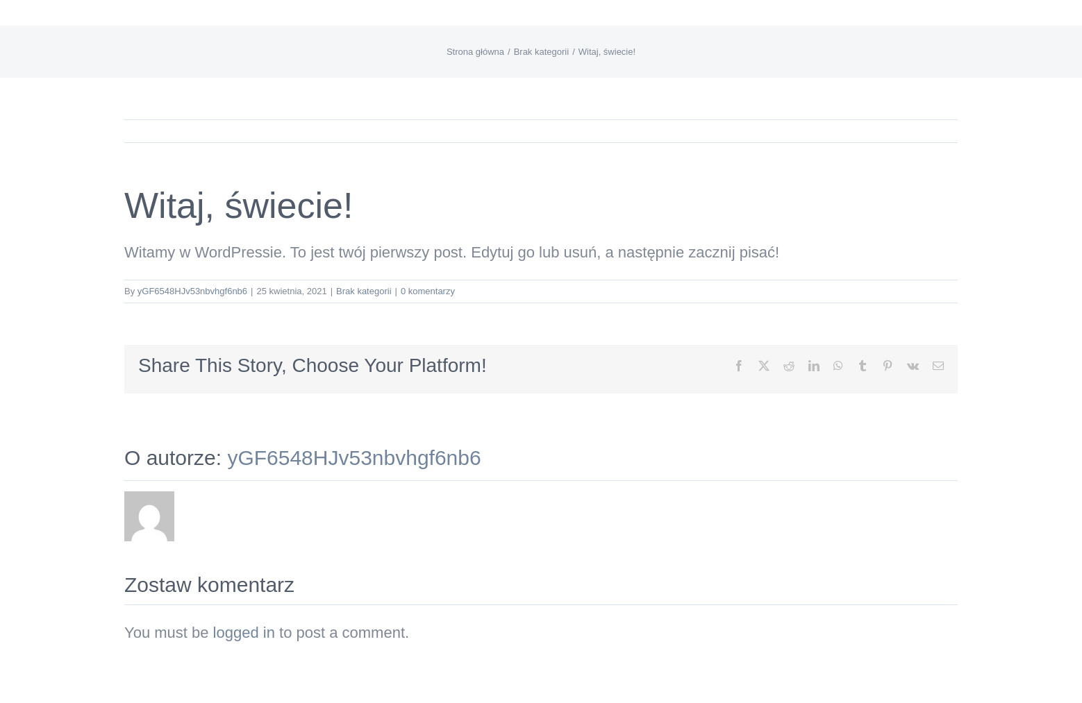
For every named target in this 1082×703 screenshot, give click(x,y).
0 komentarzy (428, 291)
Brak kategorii (363, 291)
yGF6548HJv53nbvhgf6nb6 (192, 291)
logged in (244, 632)
